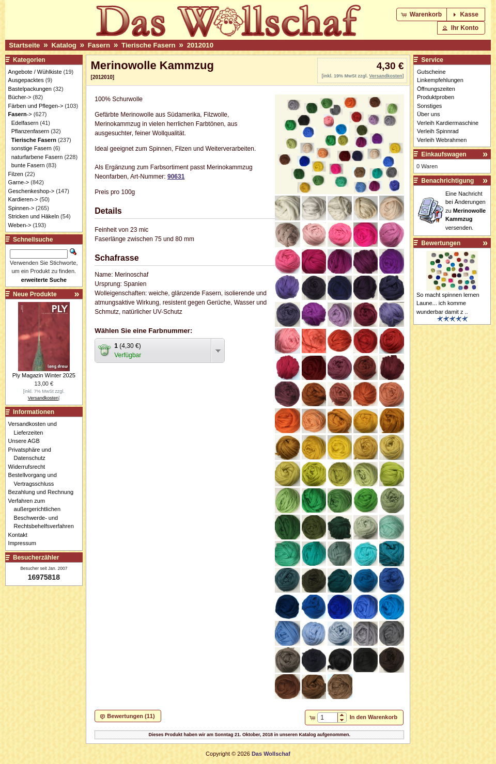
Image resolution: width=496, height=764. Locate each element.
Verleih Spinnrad (438, 131)
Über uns (428, 114)
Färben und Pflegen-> (36, 106)
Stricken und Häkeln (33, 216)
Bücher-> (20, 97)
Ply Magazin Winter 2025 (43, 375)
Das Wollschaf (271, 754)
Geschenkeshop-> (31, 191)
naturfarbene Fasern (37, 157)
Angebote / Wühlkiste (35, 72)
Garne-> (18, 182)
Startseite (24, 45)
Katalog (63, 45)
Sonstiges (429, 106)
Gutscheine (431, 72)
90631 (175, 176)
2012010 (200, 45)
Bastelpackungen (30, 89)
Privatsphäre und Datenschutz (32, 454)
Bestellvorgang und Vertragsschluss (35, 479)
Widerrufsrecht (29, 467)
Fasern (99, 45)
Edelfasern (25, 123)
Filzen (15, 174)
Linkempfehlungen (440, 80)
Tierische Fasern (148, 45)
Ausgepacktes (26, 80)
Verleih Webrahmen (442, 140)
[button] (422, 14)
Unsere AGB (27, 441)
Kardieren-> (23, 199)
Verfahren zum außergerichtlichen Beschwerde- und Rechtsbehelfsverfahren (44, 514)
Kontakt (20, 535)
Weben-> (20, 225)
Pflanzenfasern (30, 131)
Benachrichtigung (447, 180)
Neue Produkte (35, 294)
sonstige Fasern (31, 148)
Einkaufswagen (443, 154)
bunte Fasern (28, 165)
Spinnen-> (21, 208)
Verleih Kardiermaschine (447, 123)
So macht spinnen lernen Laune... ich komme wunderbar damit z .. (447, 303)
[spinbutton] (327, 717)
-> (20, 114)
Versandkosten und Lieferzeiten (35, 428)
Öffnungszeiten (436, 89)
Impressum (25, 543)
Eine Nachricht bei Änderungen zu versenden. (465, 210)
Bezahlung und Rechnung (44, 492)
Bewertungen (440, 243)
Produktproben (435, 97)
